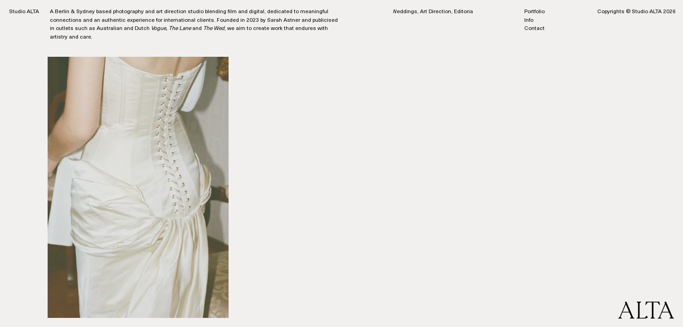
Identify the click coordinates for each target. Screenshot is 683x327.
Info (528, 20)
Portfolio (534, 12)
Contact (534, 28)
